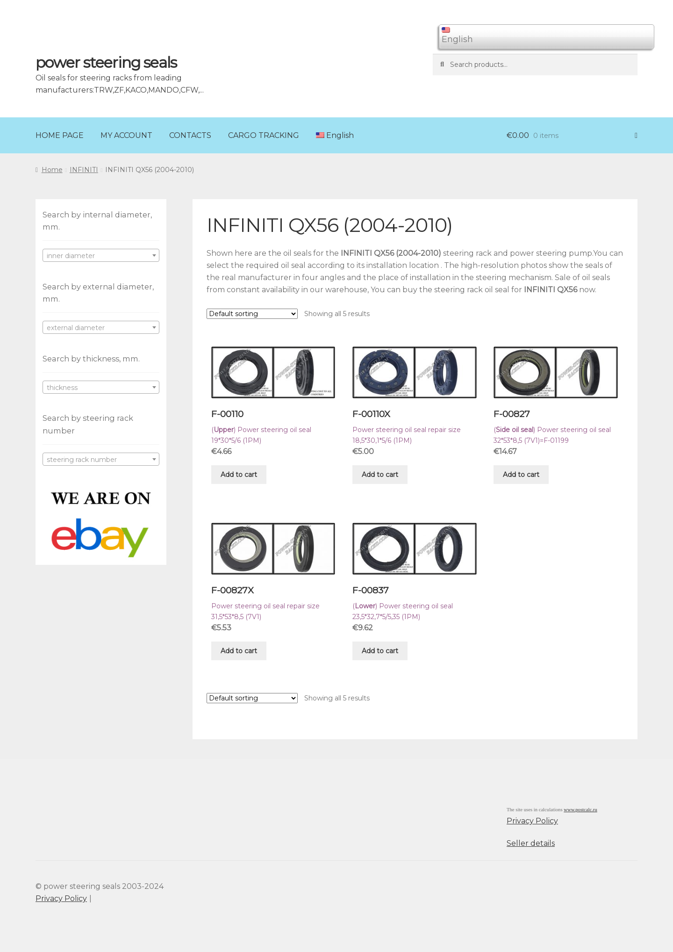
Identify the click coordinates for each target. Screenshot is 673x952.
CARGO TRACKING (263, 135)
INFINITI (84, 170)
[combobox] (101, 255)
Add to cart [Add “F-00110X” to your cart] (380, 474)
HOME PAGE (60, 135)
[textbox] (101, 255)
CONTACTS (190, 135)
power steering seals (106, 62)
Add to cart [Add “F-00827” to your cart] (521, 474)
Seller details (531, 843)
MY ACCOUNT (126, 135)
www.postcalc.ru (580, 809)
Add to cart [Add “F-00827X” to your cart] (239, 651)
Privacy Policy (532, 820)
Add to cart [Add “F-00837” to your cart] (380, 651)
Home (52, 170)
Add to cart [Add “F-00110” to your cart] (239, 474)
